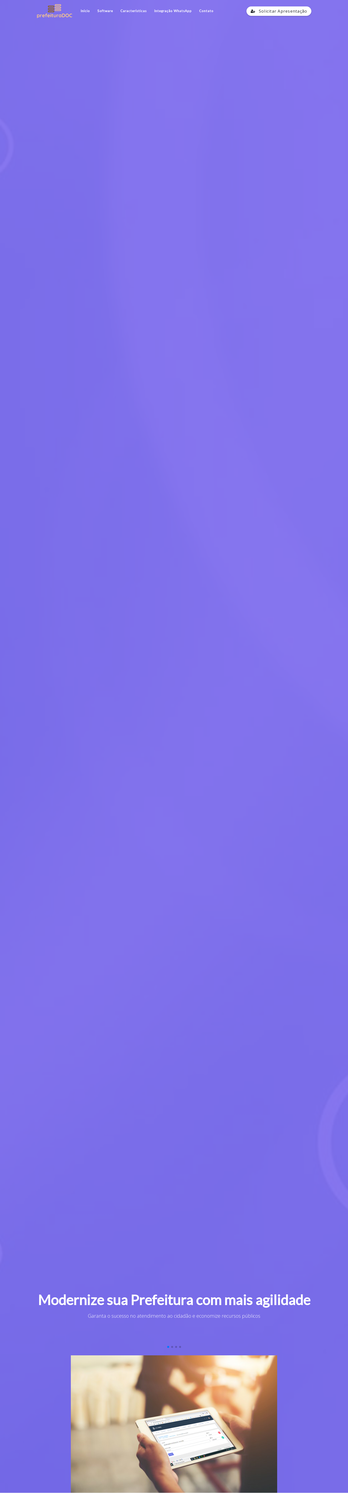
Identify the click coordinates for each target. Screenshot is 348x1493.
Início (85, 11)
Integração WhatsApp (173, 11)
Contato (206, 11)
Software (105, 11)
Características (133, 11)
